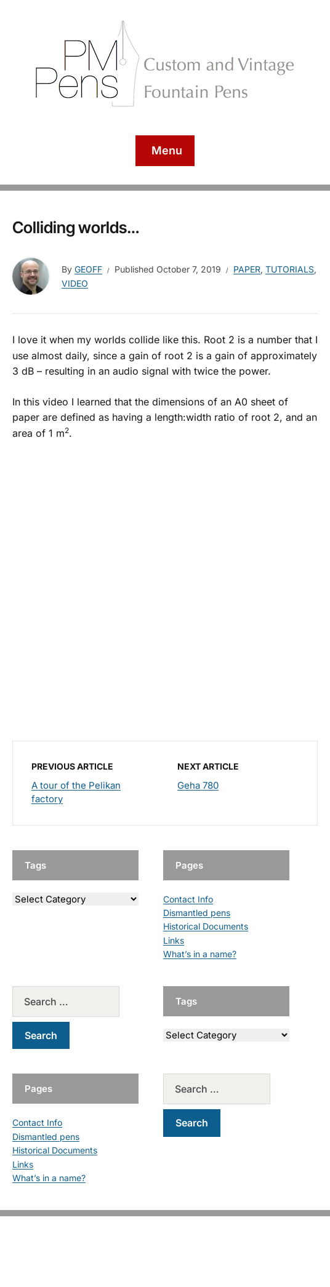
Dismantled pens (196, 912)
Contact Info (188, 899)
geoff (88, 269)
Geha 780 (198, 785)
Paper (246, 269)
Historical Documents (205, 926)
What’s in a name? (199, 954)
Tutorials (289, 269)
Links (173, 940)
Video (75, 283)
